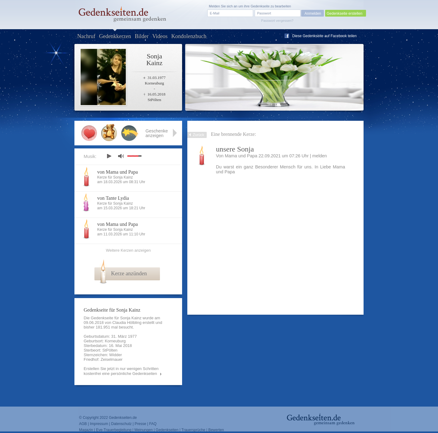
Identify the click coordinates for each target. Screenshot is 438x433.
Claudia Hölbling (126, 322)
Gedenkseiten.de (123, 417)
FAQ (153, 424)
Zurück (198, 135)
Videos (160, 36)
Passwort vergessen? (277, 20)
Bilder (142, 36)
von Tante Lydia (113, 198)
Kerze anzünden (129, 273)
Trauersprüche (193, 430)
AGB (83, 424)
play (109, 156)
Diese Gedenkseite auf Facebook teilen (324, 36)
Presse (140, 424)
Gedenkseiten (167, 430)
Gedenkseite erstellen (344, 13)
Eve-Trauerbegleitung (113, 430)
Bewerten (216, 430)
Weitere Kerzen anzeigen (128, 250)
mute (121, 156)
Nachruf (86, 36)
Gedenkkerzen (115, 36)
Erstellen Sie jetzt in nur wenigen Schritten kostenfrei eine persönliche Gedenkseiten (121, 371)
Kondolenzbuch (188, 36)
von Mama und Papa (117, 172)
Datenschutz (121, 424)
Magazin (86, 430)
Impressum (99, 424)
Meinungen (143, 430)
